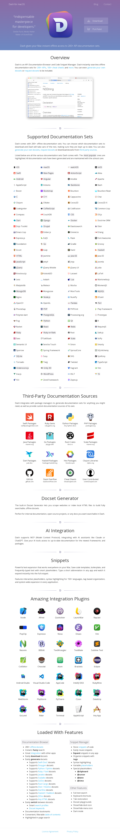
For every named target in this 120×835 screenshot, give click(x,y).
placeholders (87, 765)
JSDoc (40, 796)
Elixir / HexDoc (44, 787)
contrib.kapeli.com (90, 481)
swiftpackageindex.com (29, 426)
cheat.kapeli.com (70, 481)
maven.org (30, 444)
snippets (82, 747)
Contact (107, 4)
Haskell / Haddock (46, 793)
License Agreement (50, 831)
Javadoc (41, 774)
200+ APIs (41, 67)
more (71, 67)
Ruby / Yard (43, 771)
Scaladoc (42, 777)
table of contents (52, 814)
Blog (96, 4)
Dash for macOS (17, 4)
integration (36, 753)
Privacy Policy (72, 831)
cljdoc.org (90, 463)
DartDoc (42, 790)
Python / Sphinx (45, 768)
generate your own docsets (27, 150)
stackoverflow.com (50, 481)
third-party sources (88, 150)
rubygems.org (50, 426)
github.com (30, 481)
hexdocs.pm (70, 463)
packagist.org (90, 426)
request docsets (32, 70)
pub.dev (30, 463)
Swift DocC (43, 762)
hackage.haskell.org (50, 463)
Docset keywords (37, 808)
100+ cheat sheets (55, 67)
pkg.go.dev (50, 444)
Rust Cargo (43, 784)
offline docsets (36, 747)
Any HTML (43, 799)
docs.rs (70, 444)
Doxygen (42, 765)
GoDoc (41, 780)
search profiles (41, 805)
